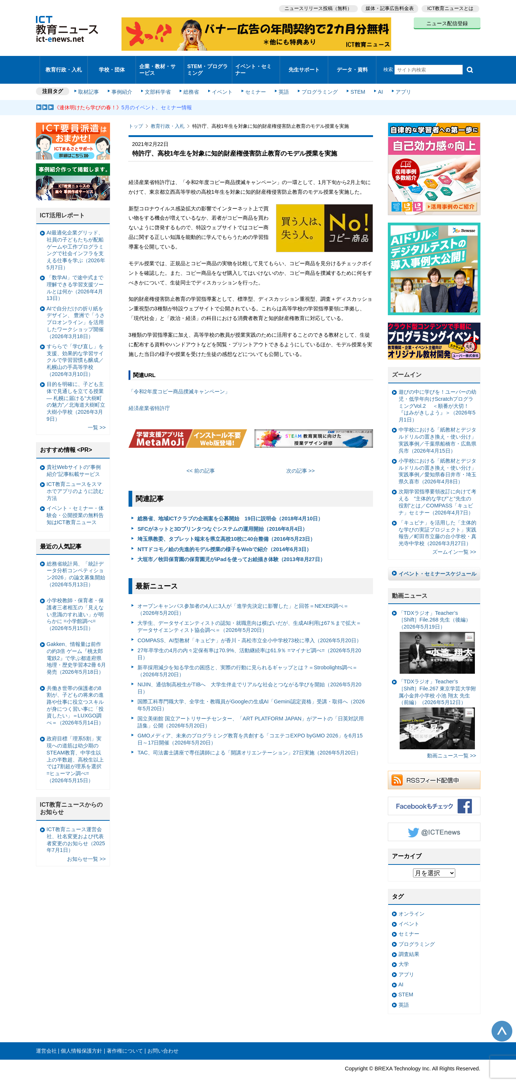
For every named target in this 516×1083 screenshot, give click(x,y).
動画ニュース (409, 586)
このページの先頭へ (502, 1021)
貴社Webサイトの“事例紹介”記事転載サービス (74, 460)
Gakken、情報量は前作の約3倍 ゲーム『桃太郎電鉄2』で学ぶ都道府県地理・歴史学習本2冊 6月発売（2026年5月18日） (76, 648)
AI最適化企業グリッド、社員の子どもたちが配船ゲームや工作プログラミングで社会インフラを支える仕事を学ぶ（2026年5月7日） (76, 240)
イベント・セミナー (254, 64)
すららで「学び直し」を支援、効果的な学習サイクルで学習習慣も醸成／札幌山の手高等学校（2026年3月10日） (75, 350)
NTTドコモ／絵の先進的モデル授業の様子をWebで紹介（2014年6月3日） (224, 539)
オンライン (412, 904)
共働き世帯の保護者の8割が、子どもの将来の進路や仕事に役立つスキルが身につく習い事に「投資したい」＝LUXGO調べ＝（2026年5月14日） (75, 695)
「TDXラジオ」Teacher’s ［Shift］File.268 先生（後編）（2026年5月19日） (437, 632)
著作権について (125, 1041)
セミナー (253, 82)
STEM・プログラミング (208, 64)
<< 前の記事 (200, 461)
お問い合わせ (163, 1041)
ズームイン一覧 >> (454, 542)
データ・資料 (352, 64)
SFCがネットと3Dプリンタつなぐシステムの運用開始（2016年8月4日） (222, 519)
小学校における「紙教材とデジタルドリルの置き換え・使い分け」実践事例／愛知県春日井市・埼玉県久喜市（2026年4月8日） (437, 461)
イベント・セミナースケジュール (437, 564)
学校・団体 (112, 64)
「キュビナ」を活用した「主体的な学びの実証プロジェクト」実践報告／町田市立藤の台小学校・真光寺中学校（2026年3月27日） (437, 523)
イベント (221, 82)
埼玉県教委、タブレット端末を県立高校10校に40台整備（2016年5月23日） (226, 529)
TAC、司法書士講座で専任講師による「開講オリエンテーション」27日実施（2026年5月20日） (249, 743)
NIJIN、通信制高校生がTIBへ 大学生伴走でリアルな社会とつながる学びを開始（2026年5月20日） (249, 678)
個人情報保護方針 (81, 1041)
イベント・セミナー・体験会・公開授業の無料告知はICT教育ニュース (75, 505)
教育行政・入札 (63, 64)
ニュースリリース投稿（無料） (316, 7)
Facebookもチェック (434, 796)
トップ (136, 116)
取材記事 (91, 82)
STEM (353, 82)
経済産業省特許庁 (149, 398)
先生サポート (304, 64)
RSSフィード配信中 (434, 770)
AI (374, 82)
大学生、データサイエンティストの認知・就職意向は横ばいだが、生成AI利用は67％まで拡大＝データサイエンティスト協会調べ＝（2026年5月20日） (249, 616)
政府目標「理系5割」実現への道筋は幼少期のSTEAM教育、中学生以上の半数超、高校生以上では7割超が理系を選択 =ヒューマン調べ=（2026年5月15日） (75, 749)
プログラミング (316, 82)
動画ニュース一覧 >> (451, 746)
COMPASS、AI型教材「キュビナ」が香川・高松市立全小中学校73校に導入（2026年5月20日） (249, 630)
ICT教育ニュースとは (450, 7)
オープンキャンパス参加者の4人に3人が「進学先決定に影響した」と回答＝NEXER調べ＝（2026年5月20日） (243, 599)
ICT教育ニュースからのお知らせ (71, 799)
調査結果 (409, 944)
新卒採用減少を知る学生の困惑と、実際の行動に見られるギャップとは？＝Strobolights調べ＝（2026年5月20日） (247, 660)
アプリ (397, 82)
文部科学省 (159, 82)
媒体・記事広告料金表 (388, 7)
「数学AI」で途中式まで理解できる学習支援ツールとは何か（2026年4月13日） (75, 278)
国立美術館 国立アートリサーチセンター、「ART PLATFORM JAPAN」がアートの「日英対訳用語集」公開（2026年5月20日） (250, 712)
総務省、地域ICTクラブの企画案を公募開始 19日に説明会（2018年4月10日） (230, 509)
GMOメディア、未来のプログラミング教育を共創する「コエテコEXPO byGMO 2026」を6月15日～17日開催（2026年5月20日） (250, 729)
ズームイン (407, 365)
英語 (281, 82)
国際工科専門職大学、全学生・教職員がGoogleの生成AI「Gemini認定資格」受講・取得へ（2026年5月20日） (251, 695)
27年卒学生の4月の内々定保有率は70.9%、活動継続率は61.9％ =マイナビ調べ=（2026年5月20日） (249, 643)
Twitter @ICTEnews (434, 822)
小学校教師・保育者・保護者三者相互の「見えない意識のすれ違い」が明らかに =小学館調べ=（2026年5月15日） (75, 604)
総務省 (191, 82)
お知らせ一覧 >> (86, 849)
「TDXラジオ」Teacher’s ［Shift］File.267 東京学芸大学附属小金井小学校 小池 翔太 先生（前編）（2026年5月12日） (437, 704)
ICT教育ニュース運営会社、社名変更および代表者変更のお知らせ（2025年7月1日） (76, 830)
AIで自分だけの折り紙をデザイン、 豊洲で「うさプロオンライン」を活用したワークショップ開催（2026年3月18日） (76, 312)
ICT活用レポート (62, 206)
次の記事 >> (300, 461)
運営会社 (46, 1041)
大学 (404, 954)
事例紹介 (123, 82)
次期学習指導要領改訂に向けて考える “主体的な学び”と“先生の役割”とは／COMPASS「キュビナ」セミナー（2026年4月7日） (437, 492)
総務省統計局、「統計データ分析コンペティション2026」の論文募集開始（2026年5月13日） (76, 564)
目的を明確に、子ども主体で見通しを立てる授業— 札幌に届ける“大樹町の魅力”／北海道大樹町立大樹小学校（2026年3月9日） (76, 391)
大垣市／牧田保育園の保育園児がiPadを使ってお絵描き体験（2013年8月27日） (231, 549)
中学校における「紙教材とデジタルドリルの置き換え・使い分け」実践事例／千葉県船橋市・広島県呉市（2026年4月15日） (437, 430)
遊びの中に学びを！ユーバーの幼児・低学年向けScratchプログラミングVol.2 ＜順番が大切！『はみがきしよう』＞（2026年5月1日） (437, 396)
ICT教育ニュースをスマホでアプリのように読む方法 (75, 481)
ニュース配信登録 (447, 22)
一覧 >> (97, 417)
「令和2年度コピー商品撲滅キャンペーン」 (179, 382)
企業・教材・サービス (157, 64)
